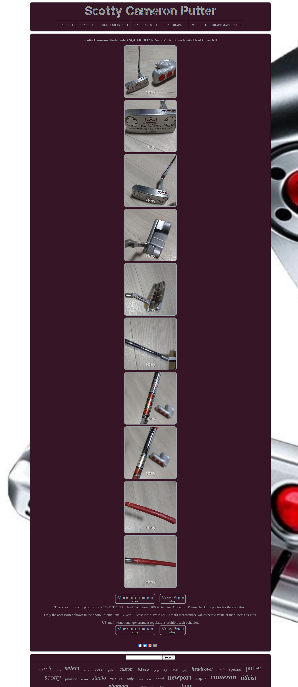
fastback (71, 679)
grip (156, 670)
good (58, 671)
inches (87, 670)
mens (84, 679)
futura (116, 679)
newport (179, 677)
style (175, 670)
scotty (52, 677)
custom (127, 669)
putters (111, 670)
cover (99, 669)
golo (140, 679)
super (201, 678)
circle (45, 668)
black (144, 669)
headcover (203, 669)
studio (99, 678)
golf (185, 670)
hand (159, 679)
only (130, 679)
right (165, 670)
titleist (248, 677)
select (72, 668)
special (235, 669)
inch (221, 669)
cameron (223, 677)
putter (254, 668)
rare (149, 679)
